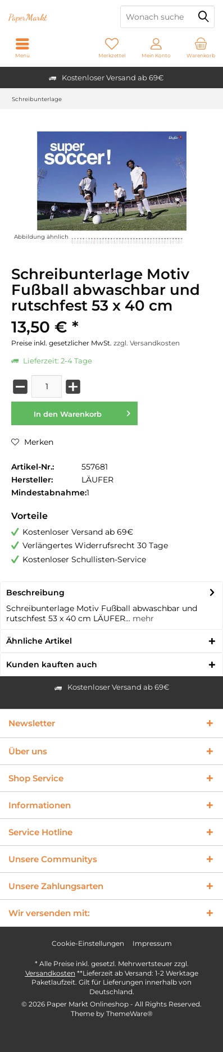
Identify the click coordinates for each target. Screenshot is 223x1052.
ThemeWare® (129, 1013)
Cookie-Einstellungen (88, 943)
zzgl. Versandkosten (146, 343)
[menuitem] (201, 47)
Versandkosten (50, 973)
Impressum (152, 943)
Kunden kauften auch (51, 664)
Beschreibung (35, 593)
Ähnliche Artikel (39, 641)
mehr (142, 618)
